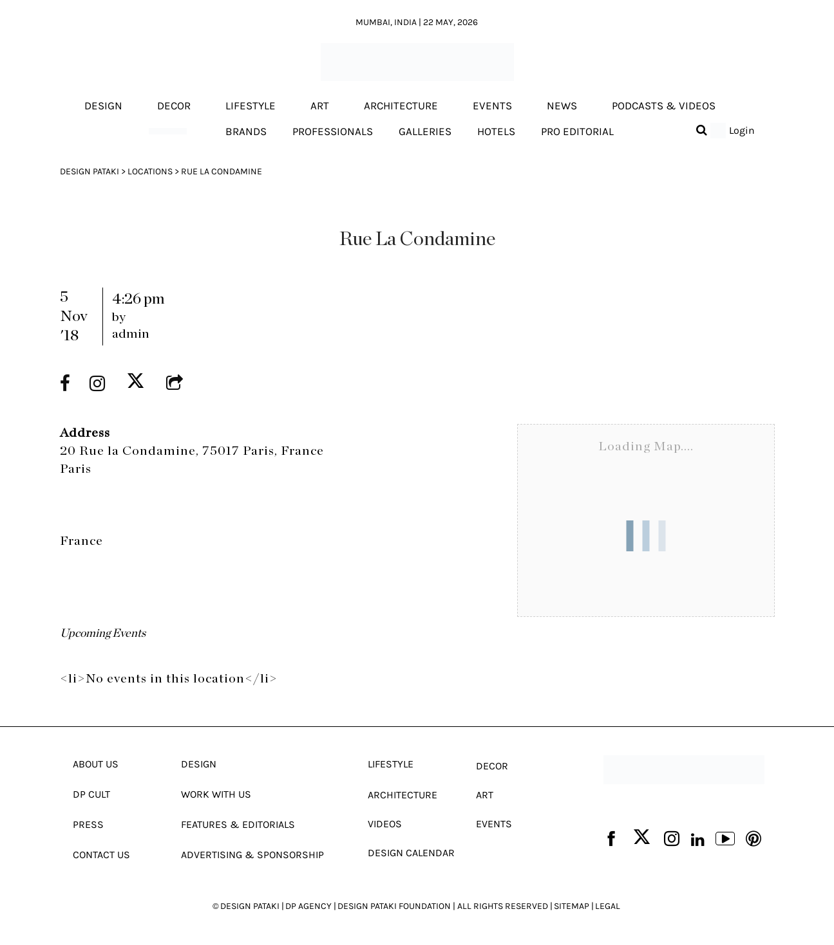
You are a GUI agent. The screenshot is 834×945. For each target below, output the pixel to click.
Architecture (401, 106)
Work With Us (216, 794)
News (562, 106)
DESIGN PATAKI (250, 906)
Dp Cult (91, 794)
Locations (150, 171)
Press (88, 824)
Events (492, 106)
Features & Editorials (238, 824)
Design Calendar (411, 853)
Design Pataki (89, 171)
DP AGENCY (308, 906)
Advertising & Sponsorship (252, 855)
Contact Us (101, 855)
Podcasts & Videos (664, 106)
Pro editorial (577, 131)
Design (103, 106)
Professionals (332, 131)
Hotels (496, 131)
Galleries (425, 131)
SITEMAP (571, 906)
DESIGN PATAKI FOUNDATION (394, 906)
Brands (246, 131)
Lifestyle (250, 106)
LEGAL (607, 906)
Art (319, 106)
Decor (174, 106)
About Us (95, 764)
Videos (385, 824)
